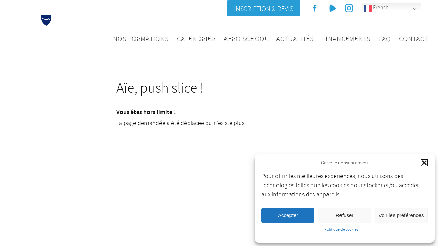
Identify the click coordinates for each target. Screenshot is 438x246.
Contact (413, 38)
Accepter (288, 215)
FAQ (384, 38)
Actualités (294, 38)
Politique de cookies (341, 229)
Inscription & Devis (263, 8)
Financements (346, 38)
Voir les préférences (401, 215)
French (376, 8)
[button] (424, 162)
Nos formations (140, 38)
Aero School (245, 38)
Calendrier (196, 38)
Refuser (345, 215)
